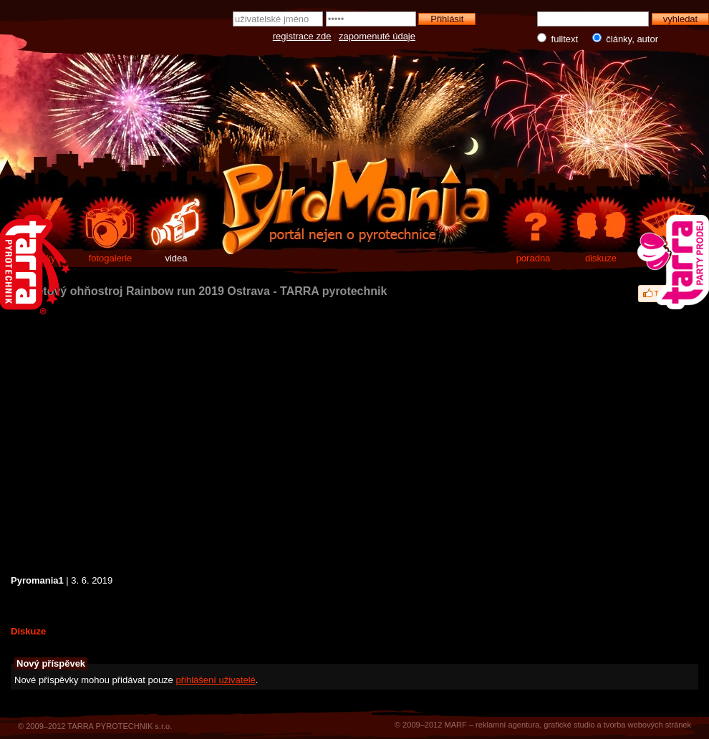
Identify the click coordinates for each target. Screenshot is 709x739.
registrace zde (302, 36)
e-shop (668, 258)
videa (176, 258)
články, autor (622, 38)
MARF (455, 724)
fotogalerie (110, 258)
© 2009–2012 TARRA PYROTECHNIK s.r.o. (95, 726)
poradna (533, 258)
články (42, 258)
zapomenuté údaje (377, 36)
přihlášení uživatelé (215, 680)
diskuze (601, 258)
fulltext (559, 38)
